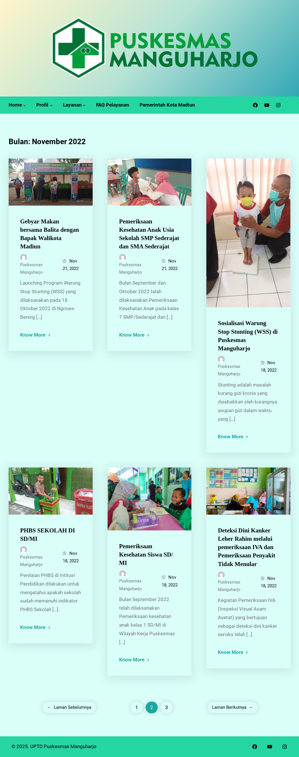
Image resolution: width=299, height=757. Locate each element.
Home (15, 105)
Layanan (72, 105)
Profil (42, 105)
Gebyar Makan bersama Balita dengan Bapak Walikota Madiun (49, 234)
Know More (32, 335)
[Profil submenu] (51, 105)
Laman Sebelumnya (69, 707)
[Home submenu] (24, 105)
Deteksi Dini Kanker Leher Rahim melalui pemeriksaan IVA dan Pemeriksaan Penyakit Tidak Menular (246, 547)
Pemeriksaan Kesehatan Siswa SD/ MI (146, 554)
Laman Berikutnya (232, 707)
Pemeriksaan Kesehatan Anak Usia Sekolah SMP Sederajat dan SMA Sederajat (149, 234)
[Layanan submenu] (84, 105)
